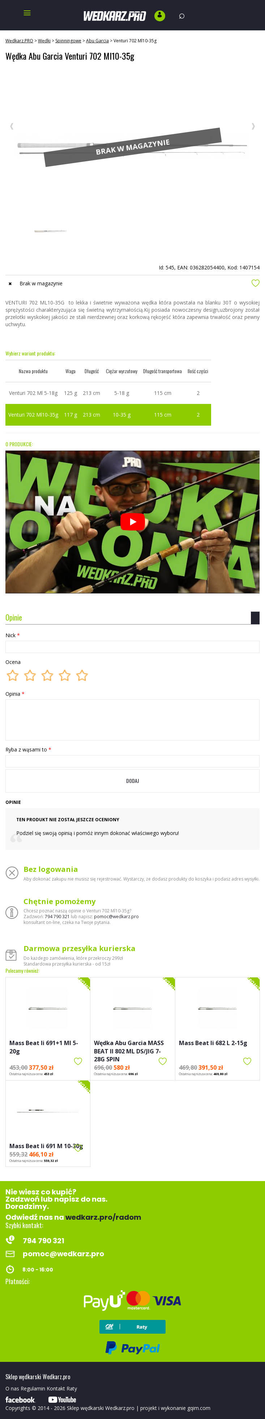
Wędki (44, 41)
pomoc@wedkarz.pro (116, 916)
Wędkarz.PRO (19, 41)
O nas (12, 1388)
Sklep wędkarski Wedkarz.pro (100, 1408)
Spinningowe (68, 41)
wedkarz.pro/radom (103, 1217)
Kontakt (56, 1388)
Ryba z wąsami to (28, 749)
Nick (12, 635)
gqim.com (198, 1408)
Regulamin (33, 1388)
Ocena (13, 662)
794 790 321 (57, 916)
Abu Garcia (97, 41)
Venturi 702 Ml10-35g (135, 41)
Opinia (15, 693)
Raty (72, 1388)
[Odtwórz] (132, 521)
